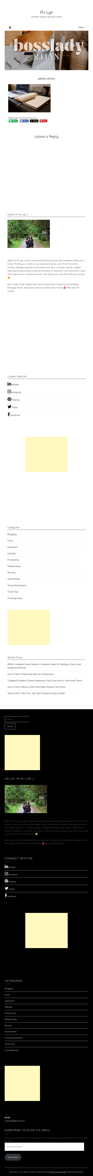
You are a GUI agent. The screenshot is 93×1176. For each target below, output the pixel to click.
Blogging (12, 534)
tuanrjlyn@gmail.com (15, 1121)
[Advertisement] (46, 454)
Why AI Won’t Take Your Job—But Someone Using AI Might (36, 693)
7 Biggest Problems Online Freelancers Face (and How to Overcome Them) (44, 680)
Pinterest (13, 399)
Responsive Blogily (58, 1172)
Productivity (13, 559)
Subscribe (13, 1157)
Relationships (14, 566)
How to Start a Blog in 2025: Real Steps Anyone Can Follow (36, 687)
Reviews (11, 572)
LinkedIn (13, 384)
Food (10, 540)
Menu (81, 27)
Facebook (13, 414)
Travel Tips (12, 591)
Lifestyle (11, 553)
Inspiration (12, 547)
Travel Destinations (16, 585)
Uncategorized (14, 598)
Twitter (12, 407)
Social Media (13, 579)
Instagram (14, 391)
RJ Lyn (46, 12)
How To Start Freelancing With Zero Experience (30, 674)
